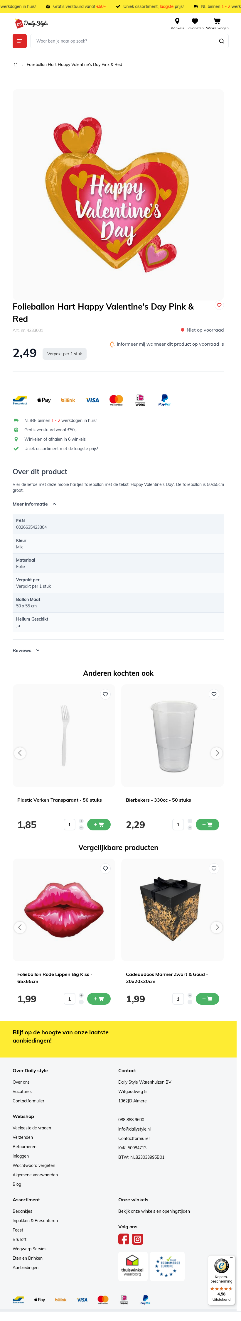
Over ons (21, 1082)
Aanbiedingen (25, 1267)
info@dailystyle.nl (134, 1129)
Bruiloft (19, 1239)
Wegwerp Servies (29, 1248)
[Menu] (231, 1258)
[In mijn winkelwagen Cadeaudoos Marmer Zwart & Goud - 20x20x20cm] (207, 999)
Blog (17, 1184)
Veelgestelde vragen (32, 1128)
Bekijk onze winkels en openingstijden (154, 1211)
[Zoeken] (221, 41)
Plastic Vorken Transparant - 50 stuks (59, 800)
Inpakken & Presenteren (35, 1220)
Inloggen (21, 1156)
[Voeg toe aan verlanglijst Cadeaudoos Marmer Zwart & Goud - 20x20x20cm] (214, 868)
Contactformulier (28, 1101)
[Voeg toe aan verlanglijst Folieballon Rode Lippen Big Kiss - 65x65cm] (105, 868)
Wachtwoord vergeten (34, 1165)
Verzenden (23, 1137)
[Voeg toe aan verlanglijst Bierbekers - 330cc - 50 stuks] (214, 694)
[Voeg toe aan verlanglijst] (219, 305)
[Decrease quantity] (81, 827)
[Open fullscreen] (118, 194)
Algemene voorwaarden (35, 1175)
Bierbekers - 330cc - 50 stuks (158, 800)
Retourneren (24, 1146)
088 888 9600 (131, 1119)
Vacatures (22, 1091)
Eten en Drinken (28, 1258)
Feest (18, 1230)
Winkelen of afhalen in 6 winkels (55, 439)
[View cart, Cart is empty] (217, 23)
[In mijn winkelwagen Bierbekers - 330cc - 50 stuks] (207, 824)
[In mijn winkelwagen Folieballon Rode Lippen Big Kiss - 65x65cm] (99, 999)
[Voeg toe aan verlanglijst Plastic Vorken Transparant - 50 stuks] (105, 694)
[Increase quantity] (81, 821)
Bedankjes (22, 1211)
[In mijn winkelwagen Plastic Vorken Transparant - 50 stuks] (99, 824)
